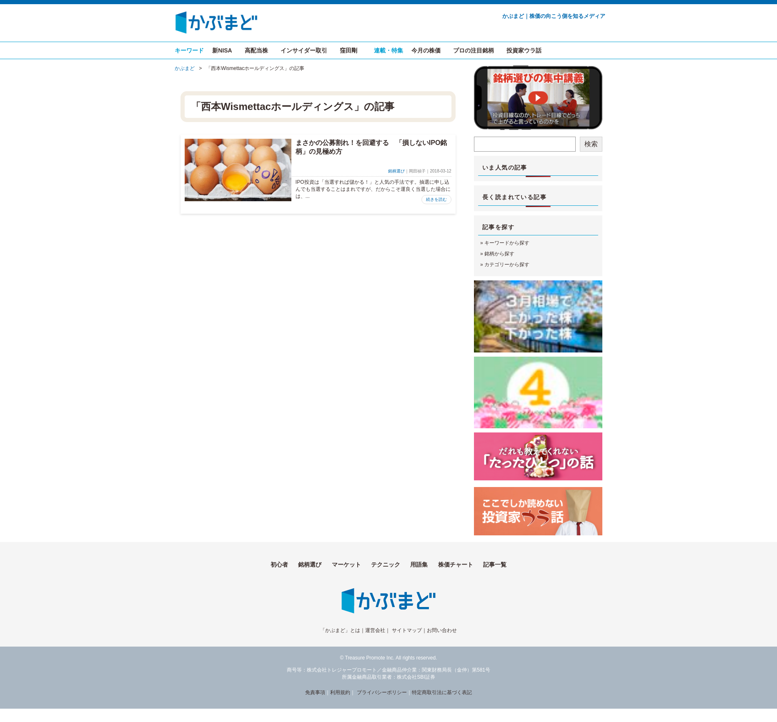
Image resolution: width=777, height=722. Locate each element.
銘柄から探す (499, 254)
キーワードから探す (506, 243)
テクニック (385, 564)
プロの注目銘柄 (473, 50)
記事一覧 (494, 564)
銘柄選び (396, 171)
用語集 (419, 564)
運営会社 (375, 630)
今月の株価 (426, 50)
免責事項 (315, 692)
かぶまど (185, 68)
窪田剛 (348, 50)
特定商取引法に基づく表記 (442, 692)
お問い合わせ (442, 630)
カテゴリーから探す (506, 264)
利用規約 (340, 692)
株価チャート (455, 564)
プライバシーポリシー (382, 692)
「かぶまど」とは (340, 630)
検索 (591, 143)
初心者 (279, 564)
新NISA (222, 50)
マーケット (346, 564)
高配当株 (256, 50)
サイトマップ (407, 630)
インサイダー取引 (304, 50)
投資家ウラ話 (523, 50)
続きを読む (436, 199)
